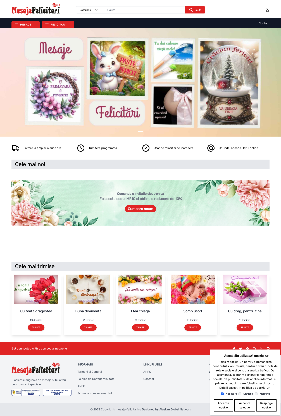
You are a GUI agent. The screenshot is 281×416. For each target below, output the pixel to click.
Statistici (248, 393)
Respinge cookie (266, 405)
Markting (265, 393)
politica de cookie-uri (256, 387)
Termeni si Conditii (89, 371)
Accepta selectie (244, 405)
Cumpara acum (140, 209)
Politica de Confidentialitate (96, 379)
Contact (264, 23)
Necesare (231, 393)
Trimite (36, 327)
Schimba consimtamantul (94, 393)
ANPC (81, 386)
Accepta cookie (223, 405)
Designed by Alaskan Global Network (166, 409)
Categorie (89, 10)
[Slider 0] (140, 132)
